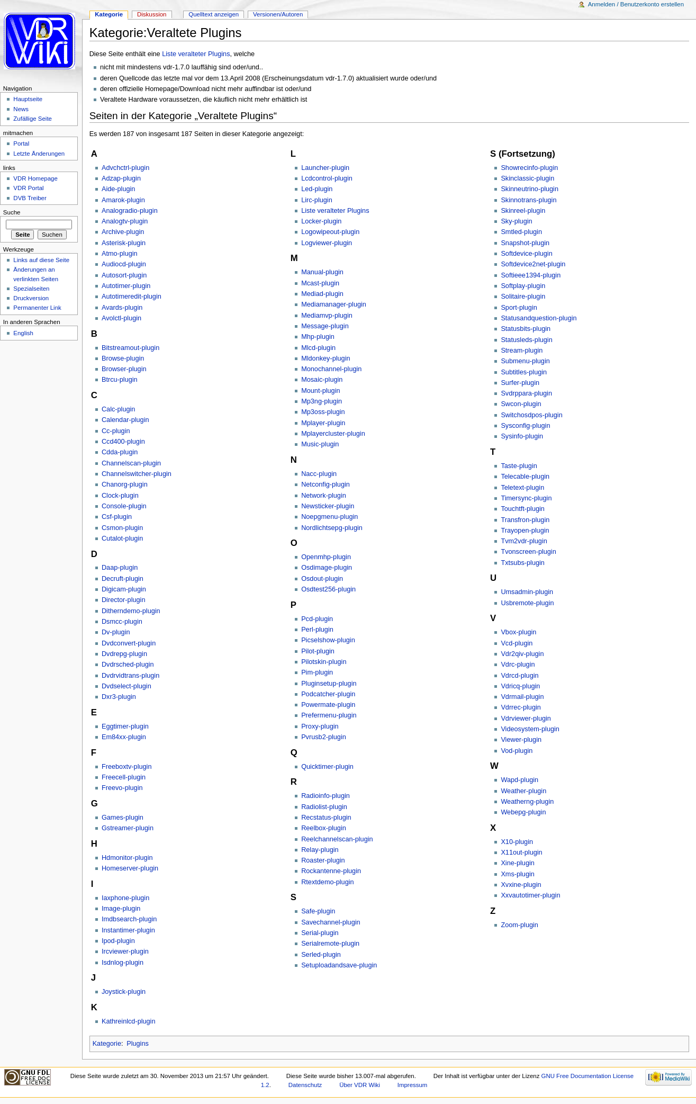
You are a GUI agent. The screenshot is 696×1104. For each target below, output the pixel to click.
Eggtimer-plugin (125, 726)
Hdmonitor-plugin (127, 857)
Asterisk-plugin (124, 243)
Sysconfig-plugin (525, 425)
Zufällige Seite (32, 118)
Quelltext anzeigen (213, 14)
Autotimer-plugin (126, 286)
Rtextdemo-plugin (327, 882)
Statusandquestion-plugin (538, 318)
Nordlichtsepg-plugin (332, 528)
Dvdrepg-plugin (124, 654)
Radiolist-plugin (324, 807)
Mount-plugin (320, 390)
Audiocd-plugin (124, 264)
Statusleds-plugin (526, 340)
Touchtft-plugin (523, 509)
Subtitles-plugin (524, 372)
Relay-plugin (320, 850)
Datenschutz (305, 1085)
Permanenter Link (37, 307)
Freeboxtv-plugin (127, 766)
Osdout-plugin (322, 578)
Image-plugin (121, 908)
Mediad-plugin (322, 294)
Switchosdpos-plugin (531, 415)
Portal (21, 143)
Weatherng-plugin (527, 801)
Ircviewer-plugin (125, 951)
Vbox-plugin (518, 632)
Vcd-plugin (516, 643)
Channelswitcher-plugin (136, 474)
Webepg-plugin (523, 812)
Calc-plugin (118, 409)
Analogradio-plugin (130, 210)
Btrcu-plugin (120, 379)
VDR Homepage (35, 178)
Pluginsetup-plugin (328, 683)
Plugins (137, 1043)
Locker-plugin (321, 221)
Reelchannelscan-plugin (337, 839)
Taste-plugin (519, 466)
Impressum (412, 1085)
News (21, 109)
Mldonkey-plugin (325, 358)
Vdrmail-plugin (522, 697)
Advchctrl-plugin (125, 168)
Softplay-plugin (523, 286)
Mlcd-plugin (318, 348)
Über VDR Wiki (359, 1085)
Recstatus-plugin (326, 817)
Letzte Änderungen (39, 153)
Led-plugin (316, 189)
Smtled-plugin (521, 232)
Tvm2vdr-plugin (524, 541)
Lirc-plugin (316, 200)
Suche (12, 212)
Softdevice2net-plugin (533, 264)
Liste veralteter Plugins (196, 54)
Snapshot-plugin (525, 243)
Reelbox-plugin (323, 828)
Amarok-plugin (123, 200)
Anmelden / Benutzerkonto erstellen (636, 4)
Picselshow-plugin (328, 640)
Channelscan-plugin (131, 463)
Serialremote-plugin (330, 943)
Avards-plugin (122, 307)
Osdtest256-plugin (328, 589)
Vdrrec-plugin (520, 707)
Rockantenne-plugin (331, 871)
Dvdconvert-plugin (129, 643)
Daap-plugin (120, 567)
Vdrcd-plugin (519, 675)
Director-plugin (124, 600)
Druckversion (31, 298)
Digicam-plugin (124, 589)
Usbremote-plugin (527, 603)
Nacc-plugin (319, 474)
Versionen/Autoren (278, 14)
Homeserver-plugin (130, 868)
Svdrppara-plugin (526, 393)
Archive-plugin (123, 232)
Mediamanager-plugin (333, 304)
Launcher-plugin (325, 168)
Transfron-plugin (525, 520)
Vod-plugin (516, 751)
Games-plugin (122, 817)
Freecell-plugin (124, 777)
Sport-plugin (519, 307)
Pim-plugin (317, 672)
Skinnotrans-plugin (528, 200)
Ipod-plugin (118, 941)
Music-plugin (320, 444)
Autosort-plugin (124, 275)
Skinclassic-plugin (527, 178)
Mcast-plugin (320, 283)
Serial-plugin (320, 933)
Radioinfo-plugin (325, 796)
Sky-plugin (516, 221)
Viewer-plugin (521, 739)
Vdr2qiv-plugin (522, 654)
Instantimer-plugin (128, 930)
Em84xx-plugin (124, 737)
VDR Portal (28, 188)
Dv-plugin (116, 632)
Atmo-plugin (120, 253)
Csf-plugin (117, 516)
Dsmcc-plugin (122, 621)
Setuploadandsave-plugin (339, 965)
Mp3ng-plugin (321, 401)
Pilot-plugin (318, 651)
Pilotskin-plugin (323, 662)
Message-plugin (325, 326)
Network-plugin (323, 495)
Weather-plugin (523, 791)
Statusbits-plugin (525, 329)
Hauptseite (27, 99)
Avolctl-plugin (121, 318)
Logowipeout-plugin (330, 232)
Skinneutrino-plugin (529, 189)
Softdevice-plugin (526, 253)
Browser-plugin (124, 369)
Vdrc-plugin (518, 664)
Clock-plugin (120, 495)
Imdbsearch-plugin (129, 919)
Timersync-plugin (526, 498)
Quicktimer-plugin (327, 766)
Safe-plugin (318, 911)
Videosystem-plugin (530, 729)
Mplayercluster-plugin (333, 433)
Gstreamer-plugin (127, 828)
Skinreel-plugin (523, 210)
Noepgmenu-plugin (329, 516)
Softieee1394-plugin (531, 275)
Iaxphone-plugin (125, 898)
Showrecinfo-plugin (529, 168)
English (23, 333)
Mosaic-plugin (321, 379)
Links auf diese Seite (41, 260)
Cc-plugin (116, 431)
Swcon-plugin (521, 404)
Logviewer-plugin (326, 243)
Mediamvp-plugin (326, 315)
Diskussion (151, 14)
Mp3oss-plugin (323, 412)
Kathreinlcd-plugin (129, 1021)
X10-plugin (517, 842)
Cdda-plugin (120, 452)
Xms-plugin (517, 874)
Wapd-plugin (519, 780)
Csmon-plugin (122, 528)
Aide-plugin (118, 189)
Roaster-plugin (323, 860)
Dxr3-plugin (119, 697)
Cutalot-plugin (122, 538)
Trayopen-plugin (525, 530)
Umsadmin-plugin (527, 592)
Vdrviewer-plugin (526, 718)
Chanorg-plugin (125, 484)
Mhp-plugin (318, 336)
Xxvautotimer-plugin (530, 895)
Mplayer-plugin (323, 423)
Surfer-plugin (520, 383)
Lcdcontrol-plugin (326, 178)
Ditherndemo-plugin (131, 611)
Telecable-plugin (525, 476)
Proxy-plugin (320, 726)
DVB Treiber (29, 198)
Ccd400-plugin (123, 441)
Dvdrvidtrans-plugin (130, 675)
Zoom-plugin (519, 925)
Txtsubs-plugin (523, 563)
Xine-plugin (517, 863)
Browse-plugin (123, 358)
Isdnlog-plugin (122, 962)
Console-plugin (124, 506)
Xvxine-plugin (521, 884)
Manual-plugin (322, 272)
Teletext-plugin (522, 487)
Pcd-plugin (317, 619)
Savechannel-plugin (330, 922)
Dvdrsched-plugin (128, 664)
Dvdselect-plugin (126, 686)
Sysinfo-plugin (522, 436)
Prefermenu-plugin (328, 715)
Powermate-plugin (328, 704)
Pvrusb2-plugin (323, 737)
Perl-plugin (317, 629)
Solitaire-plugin (523, 296)
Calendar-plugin (125, 420)
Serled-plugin (321, 954)
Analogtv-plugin (125, 221)
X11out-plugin (521, 852)
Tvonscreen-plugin (528, 551)
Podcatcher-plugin (328, 694)
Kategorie (107, 1043)
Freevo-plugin (122, 788)
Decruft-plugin (122, 578)
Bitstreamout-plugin (130, 348)
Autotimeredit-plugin (131, 296)
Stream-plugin (522, 350)
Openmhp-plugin (326, 557)
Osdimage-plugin (326, 567)
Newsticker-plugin (327, 506)
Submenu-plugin (525, 361)
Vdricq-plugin (520, 686)
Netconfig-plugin (325, 484)
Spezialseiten (31, 288)
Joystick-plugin (124, 991)
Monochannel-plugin (331, 369)
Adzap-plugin (121, 178)
